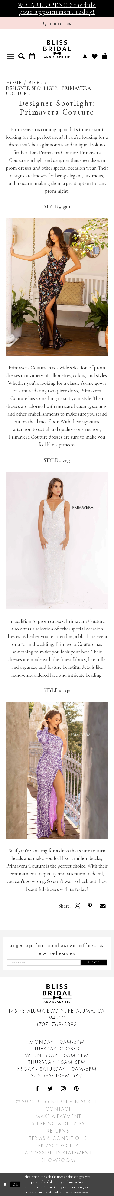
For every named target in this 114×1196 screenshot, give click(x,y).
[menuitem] (85, 55)
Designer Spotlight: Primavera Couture (48, 91)
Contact (58, 1108)
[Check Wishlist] (94, 56)
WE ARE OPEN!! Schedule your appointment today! (57, 8)
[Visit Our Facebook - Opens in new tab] (37, 1088)
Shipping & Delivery (58, 1123)
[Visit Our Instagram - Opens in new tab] (63, 1088)
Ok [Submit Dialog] (15, 1184)
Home (13, 82)
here (84, 1192)
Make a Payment (58, 1116)
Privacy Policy (58, 1145)
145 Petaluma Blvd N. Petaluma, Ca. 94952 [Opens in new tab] (57, 1014)
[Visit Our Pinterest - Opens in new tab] (76, 1088)
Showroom (58, 1160)
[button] (21, 56)
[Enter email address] (57, 962)
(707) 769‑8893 (57, 1024)
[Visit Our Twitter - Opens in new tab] (50, 1088)
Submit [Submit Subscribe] (94, 962)
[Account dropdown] (85, 55)
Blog (35, 82)
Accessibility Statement (58, 1152)
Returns (58, 1130)
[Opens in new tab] (77, 905)
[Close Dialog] (5, 1184)
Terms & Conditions (58, 1138)
